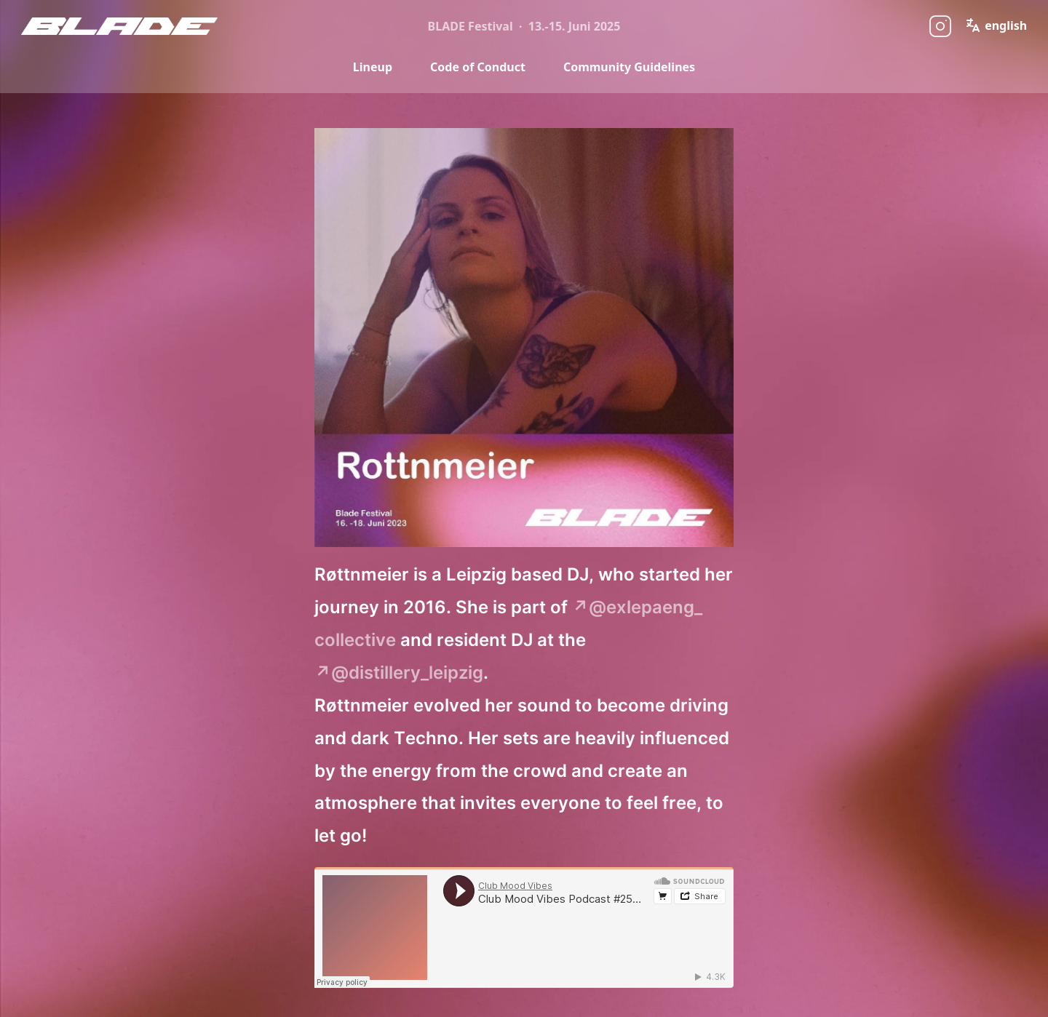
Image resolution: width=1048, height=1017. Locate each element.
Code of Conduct (477, 67)
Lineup (372, 67)
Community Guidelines (629, 67)
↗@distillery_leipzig (398, 672)
